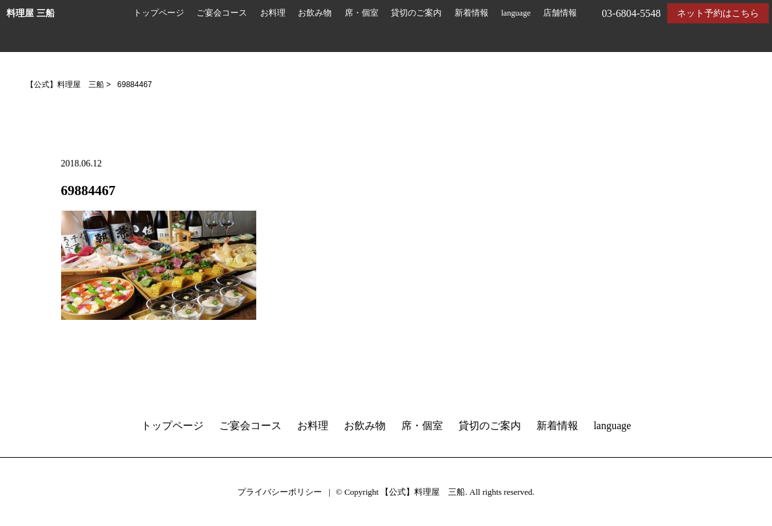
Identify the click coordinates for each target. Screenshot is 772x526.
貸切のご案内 (416, 13)
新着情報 (471, 13)
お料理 (273, 13)
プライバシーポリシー (279, 492)
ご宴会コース (221, 13)
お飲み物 (315, 13)
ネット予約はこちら (718, 13)
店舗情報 (560, 13)
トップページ (158, 13)
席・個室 (362, 13)
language (515, 13)
